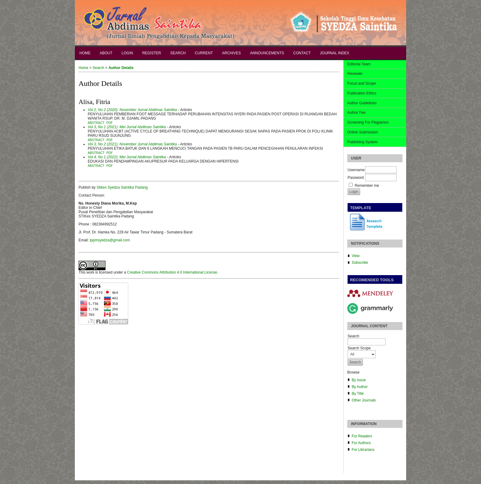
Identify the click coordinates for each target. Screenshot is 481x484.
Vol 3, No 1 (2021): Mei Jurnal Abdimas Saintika (127, 127)
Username (356, 170)
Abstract (96, 123)
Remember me (367, 185)
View (356, 256)
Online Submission (362, 132)
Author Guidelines (361, 103)
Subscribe (360, 262)
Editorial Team (359, 64)
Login (127, 53)
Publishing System (362, 142)
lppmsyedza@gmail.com (110, 240)
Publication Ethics (361, 93)
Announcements (267, 53)
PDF (109, 123)
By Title (358, 393)
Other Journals (364, 400)
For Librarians (363, 450)
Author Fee (356, 112)
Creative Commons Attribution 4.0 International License (172, 272)
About (106, 53)
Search (178, 53)
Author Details (120, 68)
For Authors (361, 443)
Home (84, 53)
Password (356, 177)
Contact (302, 53)
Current (204, 53)
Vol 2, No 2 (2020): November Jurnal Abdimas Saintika (132, 110)
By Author (359, 387)
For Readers (362, 436)
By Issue (359, 380)
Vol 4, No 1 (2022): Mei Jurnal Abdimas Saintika (127, 157)
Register (151, 53)
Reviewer (355, 73)
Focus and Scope (361, 83)
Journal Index (334, 53)
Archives (231, 53)
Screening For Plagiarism (368, 122)
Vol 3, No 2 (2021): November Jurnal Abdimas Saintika (132, 144)
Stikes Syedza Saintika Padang (122, 187)
